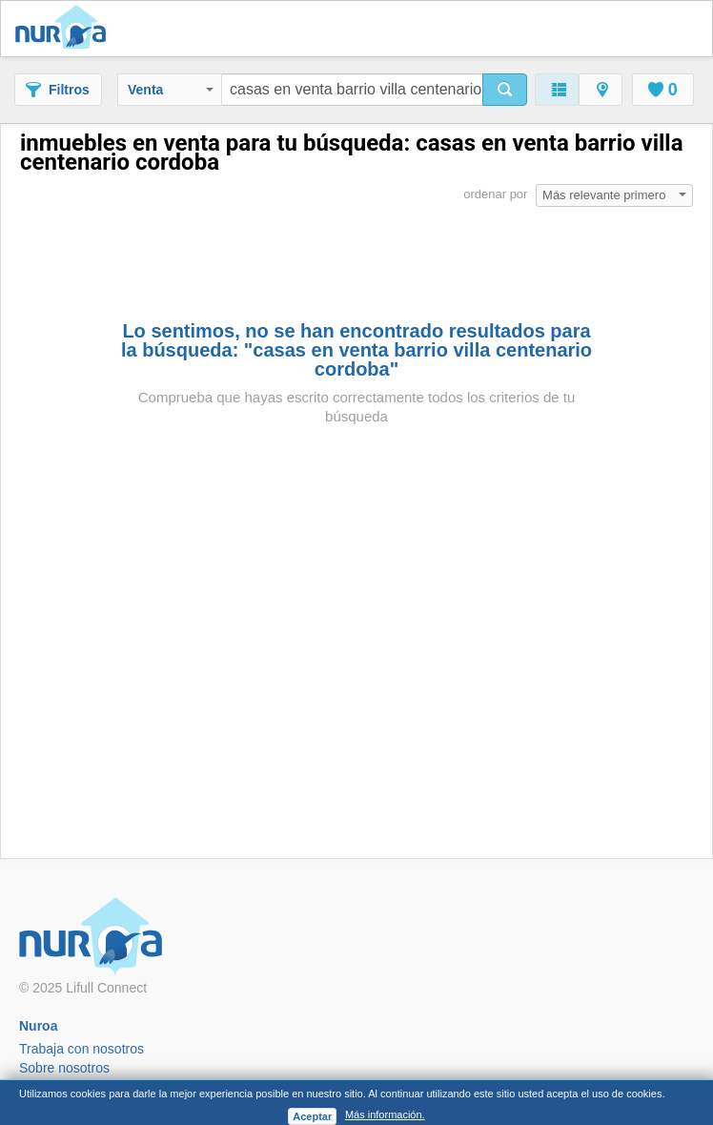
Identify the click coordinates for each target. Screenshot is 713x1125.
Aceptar (312, 1116)
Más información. (385, 1114)
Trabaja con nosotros (81, 1048)
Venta (171, 89)
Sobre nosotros (64, 1067)
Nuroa (65, 28)
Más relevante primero (614, 195)
